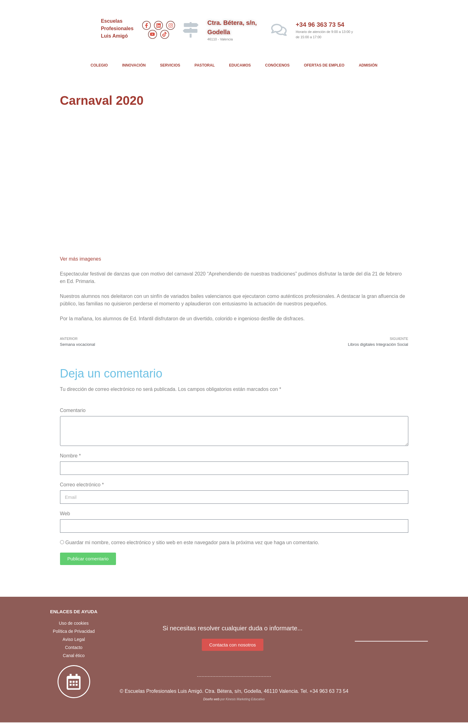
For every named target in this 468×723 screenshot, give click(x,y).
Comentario (73, 410)
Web (65, 513)
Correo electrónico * (82, 484)
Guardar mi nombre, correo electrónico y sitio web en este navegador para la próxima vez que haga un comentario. (192, 542)
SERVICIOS (170, 65)
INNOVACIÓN (134, 65)
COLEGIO (99, 65)
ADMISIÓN (368, 65)
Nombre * (70, 455)
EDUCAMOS (240, 65)
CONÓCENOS (277, 65)
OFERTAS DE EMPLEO (324, 65)
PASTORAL (205, 65)
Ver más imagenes (80, 259)
